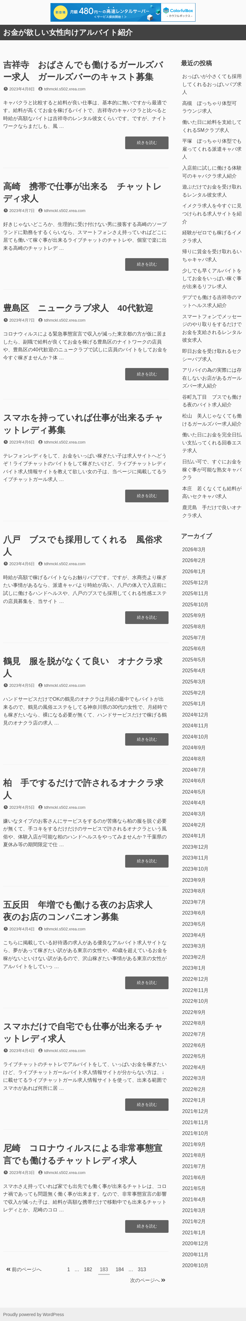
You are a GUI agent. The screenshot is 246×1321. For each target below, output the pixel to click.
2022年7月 (194, 1034)
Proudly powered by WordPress (33, 1314)
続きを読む (147, 144)
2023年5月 (194, 924)
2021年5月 (194, 1188)
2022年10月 (195, 1001)
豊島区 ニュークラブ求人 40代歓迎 (78, 308)
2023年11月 (195, 857)
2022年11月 (195, 990)
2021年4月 (194, 1199)
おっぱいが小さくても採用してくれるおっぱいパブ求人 (212, 84)
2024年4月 (194, 802)
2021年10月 (195, 1133)
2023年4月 (194, 935)
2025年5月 (194, 659)
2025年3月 (194, 681)
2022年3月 (194, 1078)
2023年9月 (194, 880)
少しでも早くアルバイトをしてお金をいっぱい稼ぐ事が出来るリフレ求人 (212, 278)
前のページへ (24, 1269)
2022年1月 (194, 1100)
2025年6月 (194, 648)
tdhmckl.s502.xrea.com (65, 89)
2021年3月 (194, 1210)
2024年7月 (194, 770)
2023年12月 (195, 847)
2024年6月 (194, 780)
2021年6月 (194, 1177)
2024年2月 (194, 825)
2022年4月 (194, 1067)
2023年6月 (194, 913)
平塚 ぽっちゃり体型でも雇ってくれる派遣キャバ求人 (212, 148)
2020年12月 (195, 1243)
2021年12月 (195, 1111)
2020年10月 (195, 1265)
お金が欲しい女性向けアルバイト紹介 (68, 32)
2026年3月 (194, 549)
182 (88, 1270)
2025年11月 (195, 593)
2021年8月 (194, 1155)
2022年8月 (194, 1023)
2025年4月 (194, 670)
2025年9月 (194, 615)
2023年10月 (195, 869)
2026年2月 (194, 560)
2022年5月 (194, 1056)
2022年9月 (194, 1012)
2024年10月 (195, 736)
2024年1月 (194, 835)
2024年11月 (195, 725)
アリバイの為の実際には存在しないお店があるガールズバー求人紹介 (212, 377)
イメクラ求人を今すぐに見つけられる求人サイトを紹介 (212, 213)
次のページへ (147, 1280)
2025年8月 (194, 626)
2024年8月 (194, 758)
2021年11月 (195, 1122)
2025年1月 (194, 703)
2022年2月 (194, 1089)
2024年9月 (194, 747)
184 (119, 1270)
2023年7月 (194, 902)
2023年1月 (194, 968)
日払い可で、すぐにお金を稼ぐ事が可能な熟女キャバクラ (212, 469)
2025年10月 (195, 604)
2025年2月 (194, 692)
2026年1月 (194, 571)
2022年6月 (194, 1045)
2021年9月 (194, 1144)
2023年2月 (194, 957)
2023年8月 (194, 891)
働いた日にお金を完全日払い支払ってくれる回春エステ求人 (212, 442)
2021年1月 (194, 1232)
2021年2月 (194, 1221)
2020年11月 (195, 1254)
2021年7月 (194, 1166)
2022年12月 (195, 979)
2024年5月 (194, 792)
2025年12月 (195, 582)
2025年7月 (194, 637)
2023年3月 (194, 946)
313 (142, 1270)
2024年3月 (194, 813)
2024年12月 (195, 714)
